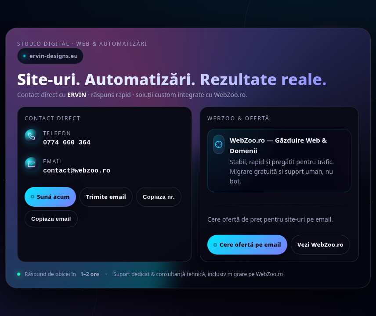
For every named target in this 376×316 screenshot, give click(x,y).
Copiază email (51, 218)
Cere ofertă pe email (247, 244)
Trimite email (106, 197)
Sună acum (50, 197)
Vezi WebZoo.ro (320, 244)
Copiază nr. (159, 197)
